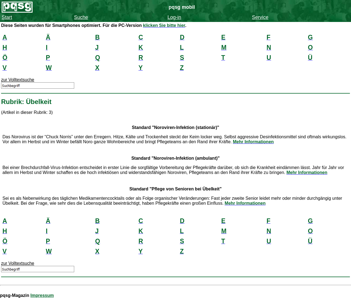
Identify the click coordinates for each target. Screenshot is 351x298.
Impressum (42, 295)
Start (7, 17)
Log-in (174, 17)
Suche (81, 17)
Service (260, 17)
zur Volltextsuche (17, 79)
